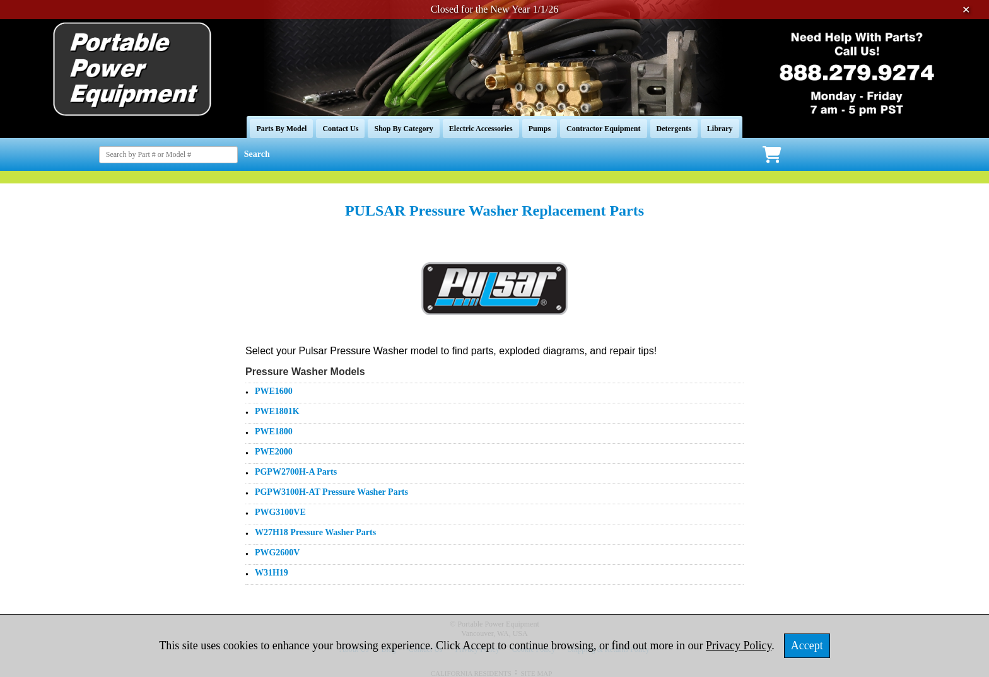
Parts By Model (281, 128)
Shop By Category (403, 128)
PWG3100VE (280, 512)
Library (720, 128)
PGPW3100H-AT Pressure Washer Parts (331, 492)
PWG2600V (277, 552)
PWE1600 (274, 391)
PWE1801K (277, 411)
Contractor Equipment (603, 128)
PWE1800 (274, 431)
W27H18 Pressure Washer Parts (315, 532)
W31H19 (271, 572)
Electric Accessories (481, 128)
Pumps (540, 128)
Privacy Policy (738, 645)
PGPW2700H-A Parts (296, 472)
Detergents (674, 128)
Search (257, 154)
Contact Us (340, 128)
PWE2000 (274, 451)
